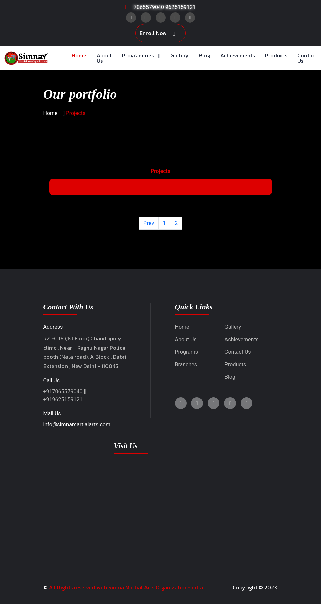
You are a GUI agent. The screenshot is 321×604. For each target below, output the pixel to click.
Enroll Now (157, 33)
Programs (186, 352)
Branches (186, 364)
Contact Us (307, 58)
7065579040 (149, 7)
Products (276, 55)
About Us (104, 58)
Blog (204, 55)
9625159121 (180, 7)
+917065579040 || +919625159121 (65, 395)
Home (79, 55)
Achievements (237, 55)
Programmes (138, 55)
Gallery (179, 55)
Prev (148, 223)
